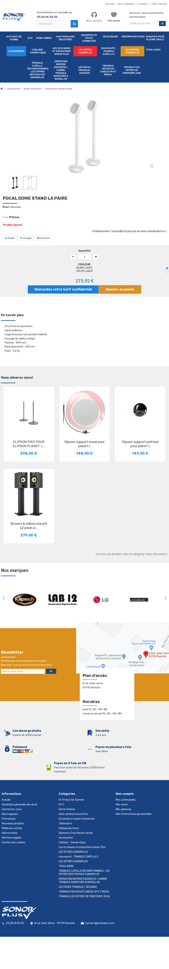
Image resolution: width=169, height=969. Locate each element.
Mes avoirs (122, 804)
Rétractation (9, 833)
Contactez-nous (12, 809)
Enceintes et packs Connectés (89, 38)
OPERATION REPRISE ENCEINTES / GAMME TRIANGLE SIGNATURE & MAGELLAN (60, 70)
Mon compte (94, 16)
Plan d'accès (159, 4)
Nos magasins (10, 814)
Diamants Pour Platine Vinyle (155, 38)
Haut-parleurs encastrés (65, 38)
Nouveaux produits (13, 823)
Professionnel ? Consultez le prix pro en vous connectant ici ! (129, 231)
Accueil (109, 4)
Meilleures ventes (12, 828)
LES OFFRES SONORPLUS (85, 51)
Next (165, 598)
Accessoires (16, 51)
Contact (143, 4)
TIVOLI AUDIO (153, 49)
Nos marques (126, 4)
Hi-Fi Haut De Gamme (13, 38)
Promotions (9, 818)
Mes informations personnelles (134, 814)
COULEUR (84, 264)
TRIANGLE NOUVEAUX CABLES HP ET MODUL (108, 70)
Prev (3, 598)
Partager (26, 238)
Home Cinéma (44, 38)
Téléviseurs (110, 36)
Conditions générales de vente (19, 804)
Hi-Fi (30, 38)
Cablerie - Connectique (38, 51)
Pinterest (43, 238)
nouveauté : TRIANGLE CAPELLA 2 (108, 51)
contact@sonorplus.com (99, 923)
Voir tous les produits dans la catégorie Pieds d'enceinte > (132, 554)
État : (6, 207)
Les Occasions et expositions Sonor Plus (62, 51)
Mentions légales (11, 837)
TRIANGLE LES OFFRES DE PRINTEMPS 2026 (132, 70)
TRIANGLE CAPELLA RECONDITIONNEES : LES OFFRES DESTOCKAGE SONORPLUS (38, 70)
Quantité (84, 250)
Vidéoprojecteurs (132, 36)
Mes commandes (126, 799)
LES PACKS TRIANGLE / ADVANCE (84, 70)
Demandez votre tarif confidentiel (63, 289)
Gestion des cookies (13, 842)
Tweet (10, 238)
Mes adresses (123, 809)
